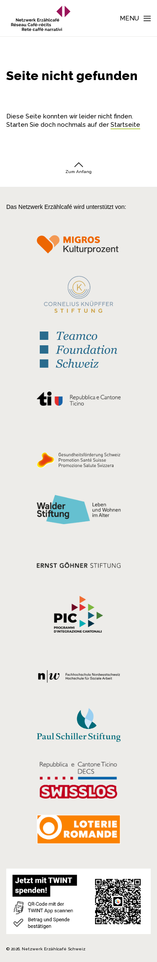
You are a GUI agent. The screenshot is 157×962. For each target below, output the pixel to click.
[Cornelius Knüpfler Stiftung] (78, 296)
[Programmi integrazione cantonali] (78, 616)
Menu (129, 18)
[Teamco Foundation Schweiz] (78, 349)
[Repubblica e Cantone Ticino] (78, 400)
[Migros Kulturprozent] (78, 247)
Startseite (125, 124)
